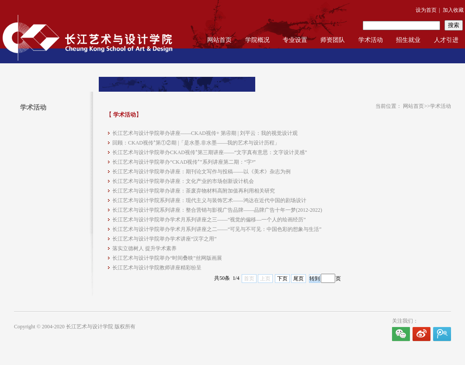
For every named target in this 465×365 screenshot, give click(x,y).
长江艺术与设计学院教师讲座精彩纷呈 (156, 268)
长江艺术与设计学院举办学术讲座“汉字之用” (164, 239)
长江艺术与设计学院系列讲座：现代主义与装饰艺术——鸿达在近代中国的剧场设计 (209, 200)
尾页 (298, 278)
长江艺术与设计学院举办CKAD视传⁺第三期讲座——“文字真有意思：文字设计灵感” (209, 152)
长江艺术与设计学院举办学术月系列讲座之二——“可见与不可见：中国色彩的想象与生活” (217, 229)
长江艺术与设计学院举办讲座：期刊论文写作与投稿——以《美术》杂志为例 (201, 172)
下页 (282, 278)
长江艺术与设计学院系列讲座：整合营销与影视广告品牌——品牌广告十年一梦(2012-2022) (217, 210)
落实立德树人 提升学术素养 (144, 248)
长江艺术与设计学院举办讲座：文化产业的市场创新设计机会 (183, 181)
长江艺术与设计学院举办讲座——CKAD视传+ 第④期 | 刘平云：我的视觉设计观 (205, 133)
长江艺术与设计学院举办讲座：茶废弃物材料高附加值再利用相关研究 (193, 191)
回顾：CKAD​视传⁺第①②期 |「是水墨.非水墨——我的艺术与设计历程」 (196, 143)
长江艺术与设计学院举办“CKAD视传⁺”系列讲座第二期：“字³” (184, 162)
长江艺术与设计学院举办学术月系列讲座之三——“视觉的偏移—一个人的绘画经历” (209, 220)
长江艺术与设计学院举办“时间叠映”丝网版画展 (167, 258)
